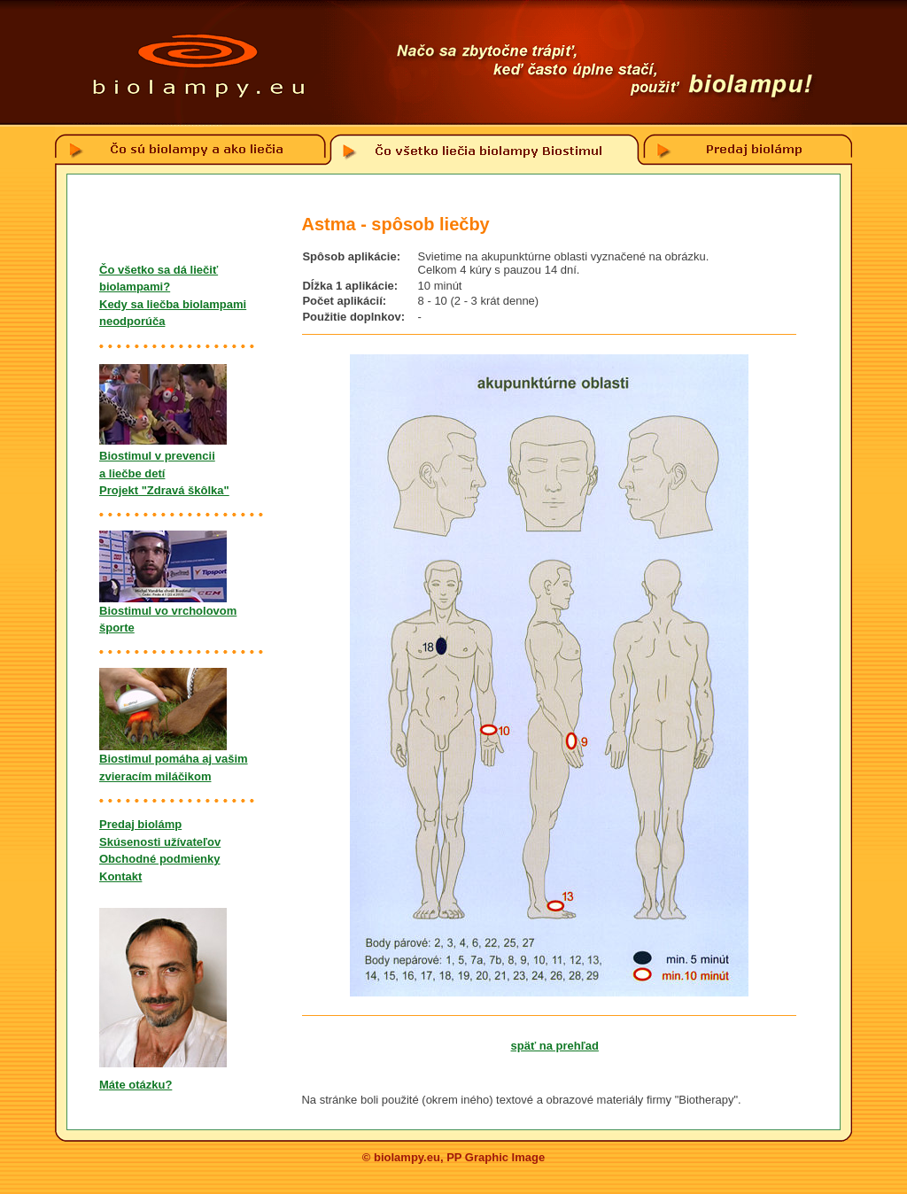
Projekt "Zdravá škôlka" (164, 490)
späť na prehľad (555, 1045)
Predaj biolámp (140, 824)
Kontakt (120, 876)
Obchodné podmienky (160, 858)
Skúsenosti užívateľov (160, 842)
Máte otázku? (135, 1084)
